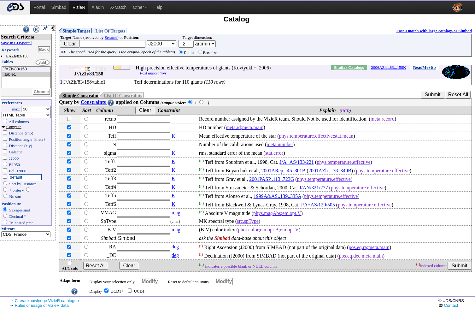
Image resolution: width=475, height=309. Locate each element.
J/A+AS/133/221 (296, 162)
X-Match (118, 7)
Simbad (58, 7)
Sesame (111, 37)
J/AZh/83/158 (26, 69)
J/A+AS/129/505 (318, 204)
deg (175, 246)
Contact (448, 305)
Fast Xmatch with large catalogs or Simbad (434, 30)
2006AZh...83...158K (388, 67)
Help (157, 7)
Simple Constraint (80, 95)
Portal (39, 7)
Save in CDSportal (16, 42)
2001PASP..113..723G (271, 179)
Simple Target (76, 30)
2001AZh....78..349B (329, 170)
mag (176, 212)
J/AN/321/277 (313, 187)
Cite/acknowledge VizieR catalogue (47, 300)
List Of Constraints (123, 95)
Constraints (97, 102)
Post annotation (153, 73)
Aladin (97, 7)
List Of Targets (110, 30)
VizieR (79, 7)
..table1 (26, 74)
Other (140, 7)
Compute (13, 126)
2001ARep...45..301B (283, 170)
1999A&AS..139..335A (277, 196)
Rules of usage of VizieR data (42, 305)
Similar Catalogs (349, 67)
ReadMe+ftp (424, 67)
